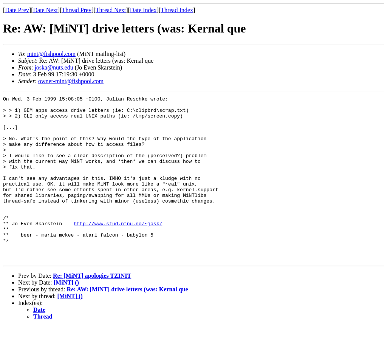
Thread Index (177, 10)
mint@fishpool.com (51, 54)
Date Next (45, 10)
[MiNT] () (66, 315)
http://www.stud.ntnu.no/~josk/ (118, 249)
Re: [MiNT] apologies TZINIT (92, 308)
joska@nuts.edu (53, 67)
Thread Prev (76, 10)
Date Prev (17, 10)
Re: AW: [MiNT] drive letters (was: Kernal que (127, 322)
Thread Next (111, 10)
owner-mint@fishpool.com (71, 81)
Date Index (143, 10)
